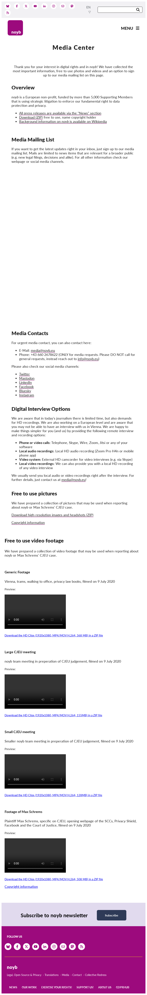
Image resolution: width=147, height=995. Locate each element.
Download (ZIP (30, 117)
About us (104, 987)
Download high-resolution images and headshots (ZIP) (52, 515)
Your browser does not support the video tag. (35, 612)
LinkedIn (25, 382)
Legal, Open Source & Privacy (24, 975)
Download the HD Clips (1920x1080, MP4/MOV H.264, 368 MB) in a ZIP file (54, 635)
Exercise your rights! (56, 987)
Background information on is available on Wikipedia (63, 121)
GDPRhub (122, 987)
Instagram (26, 395)
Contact (77, 975)
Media (65, 975)
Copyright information (28, 522)
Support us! (85, 987)
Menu (127, 28)
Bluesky (25, 391)
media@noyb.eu (73, 479)
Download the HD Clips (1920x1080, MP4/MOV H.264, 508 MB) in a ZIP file (54, 879)
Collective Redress (95, 975)
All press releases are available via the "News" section (60, 113)
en (88, 7)
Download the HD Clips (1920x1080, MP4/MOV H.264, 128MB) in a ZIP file (53, 795)
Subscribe (111, 915)
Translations (52, 975)
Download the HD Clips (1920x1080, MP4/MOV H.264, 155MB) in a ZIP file (53, 715)
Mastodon (26, 378)
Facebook (26, 386)
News (13, 987)
